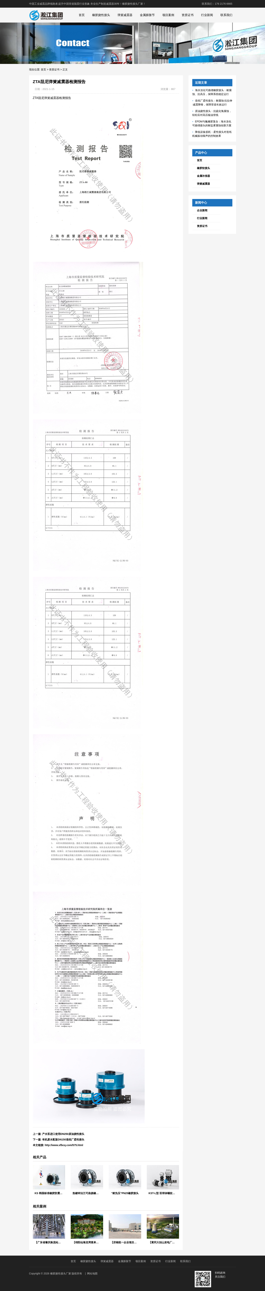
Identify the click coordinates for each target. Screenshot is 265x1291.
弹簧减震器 (124, 15)
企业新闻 (202, 210)
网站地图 (92, 1273)
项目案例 (168, 15)
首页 (82, 15)
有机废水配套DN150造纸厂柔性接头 (63, 1139)
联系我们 (226, 15)
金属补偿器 (203, 175)
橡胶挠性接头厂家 (60, 1273)
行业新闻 (207, 15)
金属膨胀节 (147, 15)
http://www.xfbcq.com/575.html (64, 1145)
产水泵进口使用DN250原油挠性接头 (63, 1133)
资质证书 (188, 15)
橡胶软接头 (203, 168)
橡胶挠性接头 (101, 15)
